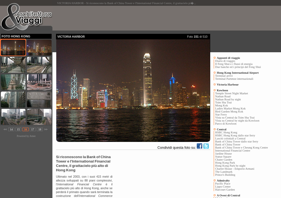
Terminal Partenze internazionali (234, 78)
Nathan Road (223, 96)
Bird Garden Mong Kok (229, 111)
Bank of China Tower (227, 144)
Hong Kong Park (225, 162)
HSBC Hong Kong (226, 132)
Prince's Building (225, 174)
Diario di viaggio (225, 60)
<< (5, 129)
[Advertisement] (156, 18)
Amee (32, 136)
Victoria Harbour (228, 84)
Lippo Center (223, 186)
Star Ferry (221, 114)
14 (11, 129)
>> (45, 129)
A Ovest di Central (228, 195)
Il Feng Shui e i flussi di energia (233, 63)
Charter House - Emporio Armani (234, 168)
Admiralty (223, 180)
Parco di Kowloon (226, 123)
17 (32, 129)
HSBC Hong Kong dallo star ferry (235, 135)
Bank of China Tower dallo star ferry (236, 141)
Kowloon (222, 90)
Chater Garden (223, 159)
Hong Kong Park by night (230, 165)
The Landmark (223, 171)
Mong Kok (221, 105)
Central (221, 129)
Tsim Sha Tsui (223, 102)
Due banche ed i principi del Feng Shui (238, 66)
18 (39, 129)
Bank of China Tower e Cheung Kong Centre (241, 147)
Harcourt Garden (225, 189)
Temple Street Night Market (231, 93)
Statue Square (223, 156)
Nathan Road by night (228, 99)
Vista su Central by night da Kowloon (237, 120)
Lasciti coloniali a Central (230, 138)
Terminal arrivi (224, 75)
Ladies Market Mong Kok (230, 108)
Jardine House (223, 153)
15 (18, 129)
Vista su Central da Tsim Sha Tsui (235, 117)
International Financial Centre (232, 150)
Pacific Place (222, 183)
